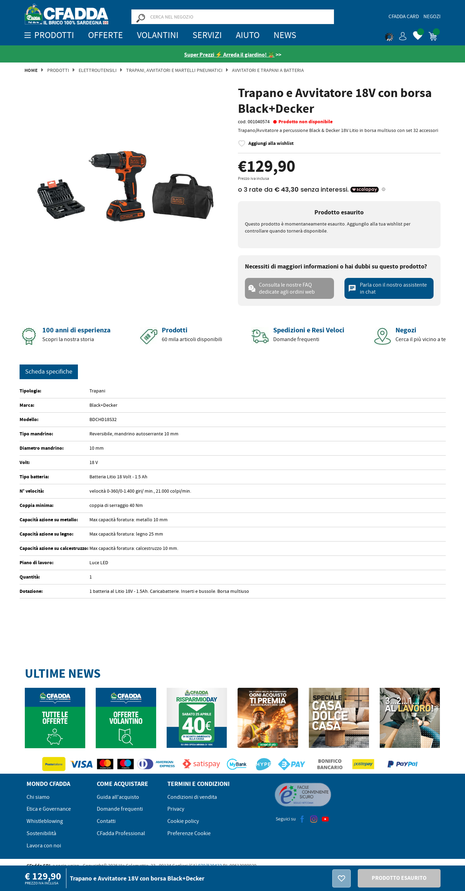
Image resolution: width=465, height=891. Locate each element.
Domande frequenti (120, 808)
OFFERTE (105, 35)
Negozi (432, 16)
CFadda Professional (121, 833)
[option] (126, 186)
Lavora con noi (44, 845)
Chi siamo (38, 797)
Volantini (158, 35)
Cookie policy (183, 821)
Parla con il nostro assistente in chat (387, 288)
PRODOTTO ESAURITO (399, 878)
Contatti (106, 821)
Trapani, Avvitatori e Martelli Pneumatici (174, 70)
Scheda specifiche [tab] (48, 372)
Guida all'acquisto (118, 797)
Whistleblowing (45, 821)
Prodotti (58, 70)
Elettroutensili (98, 70)
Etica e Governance (49, 808)
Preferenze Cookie (189, 833)
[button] (396, 35)
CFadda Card (403, 16)
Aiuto (248, 35)
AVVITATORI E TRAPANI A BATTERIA (268, 70)
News (285, 35)
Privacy (175, 808)
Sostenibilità (41, 833)
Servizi (207, 35)
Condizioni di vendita (192, 797)
